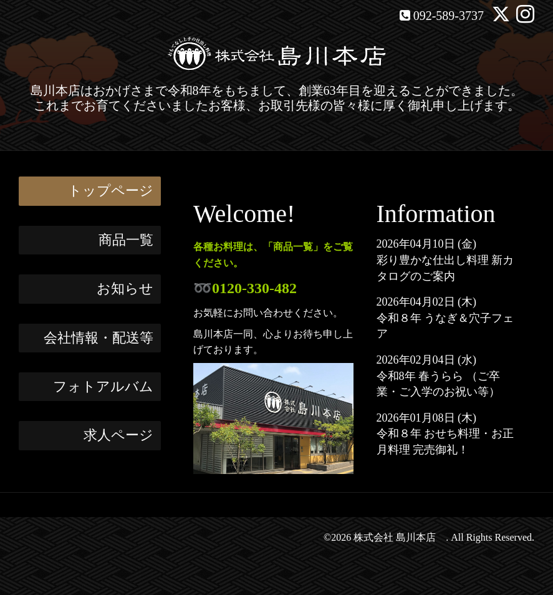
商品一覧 (126, 240)
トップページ (110, 190)
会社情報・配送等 (98, 338)
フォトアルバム (103, 386)
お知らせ (125, 288)
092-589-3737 (448, 15)
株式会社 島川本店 (399, 537)
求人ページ (118, 435)
